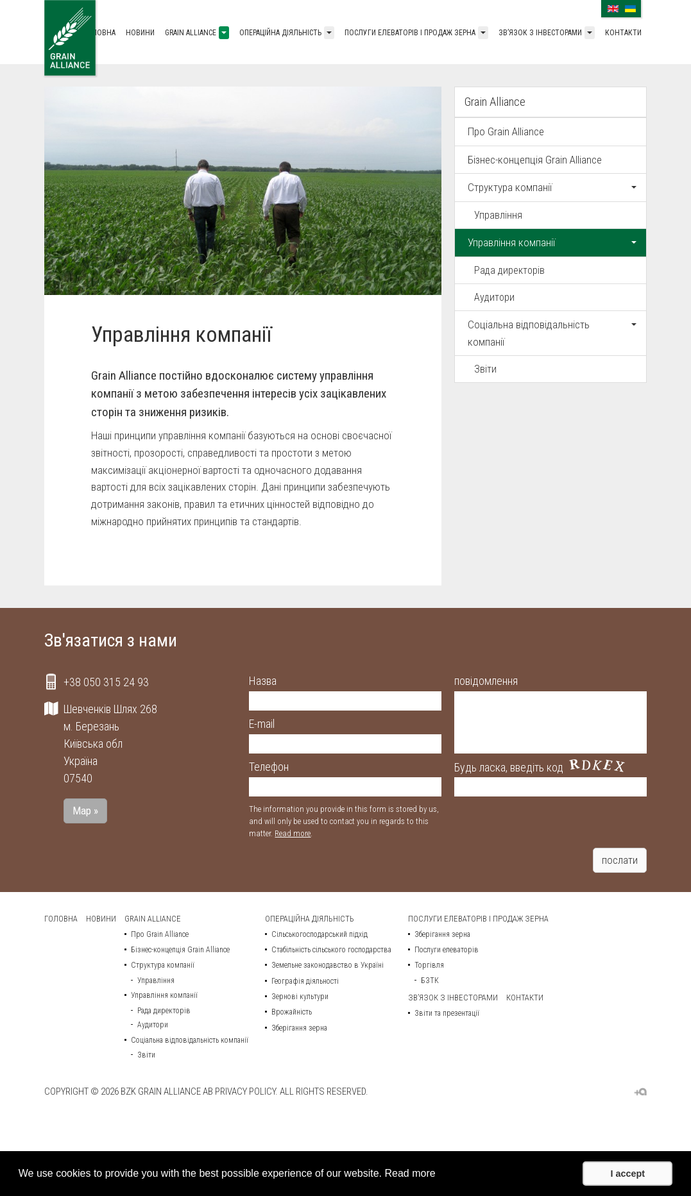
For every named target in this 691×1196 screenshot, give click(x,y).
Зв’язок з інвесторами (540, 32)
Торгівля (429, 965)
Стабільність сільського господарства (331, 949)
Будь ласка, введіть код (508, 767)
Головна (99, 32)
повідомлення (486, 680)
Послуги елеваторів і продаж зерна (410, 32)
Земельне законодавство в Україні (327, 965)
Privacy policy (245, 1091)
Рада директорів (509, 270)
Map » (85, 810)
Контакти (623, 32)
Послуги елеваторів (446, 949)
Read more (293, 833)
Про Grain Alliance (506, 131)
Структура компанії (552, 187)
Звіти (485, 369)
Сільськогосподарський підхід (319, 934)
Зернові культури (299, 996)
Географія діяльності (305, 981)
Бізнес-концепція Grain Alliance (535, 159)
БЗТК (430, 980)
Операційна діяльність (280, 32)
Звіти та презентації (446, 1013)
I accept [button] (627, 1173)
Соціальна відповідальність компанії (552, 333)
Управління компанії (552, 242)
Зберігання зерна (299, 1027)
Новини (140, 32)
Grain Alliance (190, 32)
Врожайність (291, 1011)
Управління (498, 215)
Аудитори (494, 297)
